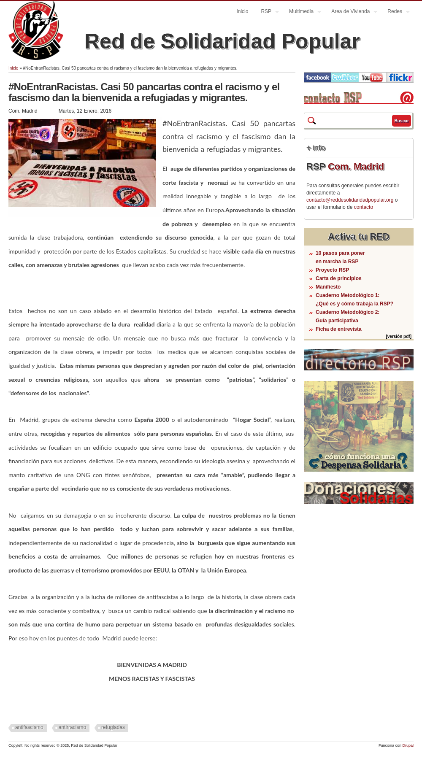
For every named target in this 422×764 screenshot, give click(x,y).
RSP (266, 12)
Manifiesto (328, 287)
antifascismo (29, 727)
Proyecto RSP (332, 270)
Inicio (242, 11)
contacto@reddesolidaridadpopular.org (349, 200)
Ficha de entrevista (339, 329)
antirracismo (72, 727)
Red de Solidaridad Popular (222, 41)
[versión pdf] (398, 336)
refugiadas (113, 727)
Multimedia (302, 12)
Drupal (408, 745)
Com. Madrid (356, 166)
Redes (395, 12)
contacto (363, 207)
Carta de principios (339, 278)
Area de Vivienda (351, 12)
